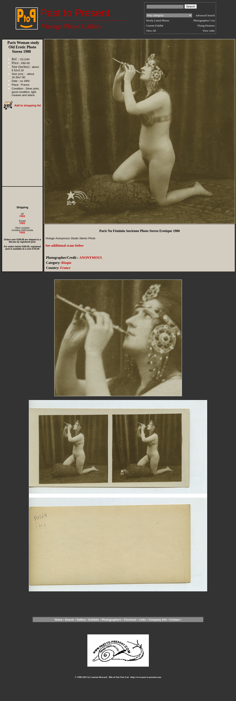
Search (69, 619)
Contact (174, 619)
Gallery (81, 619)
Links (142, 619)
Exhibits (93, 619)
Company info (158, 619)
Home (58, 619)
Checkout (130, 619)
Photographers (111, 619)
